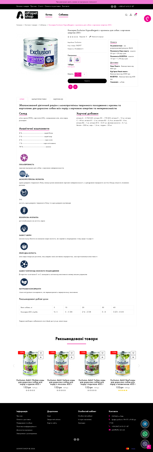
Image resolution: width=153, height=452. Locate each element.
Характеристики (39, 99)
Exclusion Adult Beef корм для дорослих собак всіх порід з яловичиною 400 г (123, 382)
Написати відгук (96, 37)
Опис (22, 99)
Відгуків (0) (58, 99)
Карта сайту (52, 423)
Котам (49, 15)
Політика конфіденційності (27, 426)
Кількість (70, 74)
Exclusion (78, 42)
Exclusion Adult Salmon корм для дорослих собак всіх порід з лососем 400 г (61, 382)
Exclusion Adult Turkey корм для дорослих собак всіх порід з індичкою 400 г (92, 382)
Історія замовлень (85, 419)
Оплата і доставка (24, 419)
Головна (19, 25)
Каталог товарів (23, 6)
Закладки (81, 423)
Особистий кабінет (85, 416)
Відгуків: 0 (83, 37)
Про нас (33, 6)
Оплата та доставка (53, 6)
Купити (87, 81)
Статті (40, 6)
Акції (49, 416)
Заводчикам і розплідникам (27, 433)
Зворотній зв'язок (53, 419)
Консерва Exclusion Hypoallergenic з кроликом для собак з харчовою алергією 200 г (80, 25)
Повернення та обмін (24, 423)
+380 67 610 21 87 (126, 6)
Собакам (63, 15)
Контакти (65, 6)
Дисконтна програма (24, 430)
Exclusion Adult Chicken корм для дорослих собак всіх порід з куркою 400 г (30, 382)
